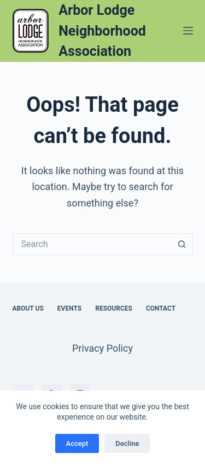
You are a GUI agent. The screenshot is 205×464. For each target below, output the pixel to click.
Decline (127, 443)
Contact (160, 308)
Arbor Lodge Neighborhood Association (102, 30)
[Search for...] (92, 244)
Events (69, 308)
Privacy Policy (102, 348)
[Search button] (182, 244)
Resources (113, 308)
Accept (77, 443)
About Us (28, 308)
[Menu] (188, 31)
